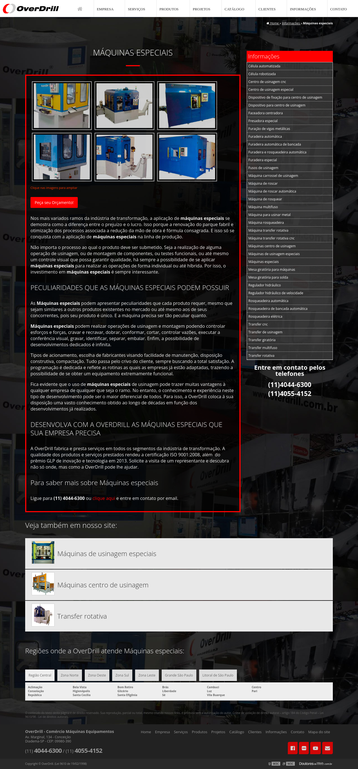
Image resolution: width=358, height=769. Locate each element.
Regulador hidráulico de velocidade (275, 293)
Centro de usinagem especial (270, 89)
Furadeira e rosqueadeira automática (277, 152)
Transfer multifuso (262, 347)
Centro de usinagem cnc (267, 81)
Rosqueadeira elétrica (265, 316)
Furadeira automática (265, 136)
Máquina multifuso (263, 207)
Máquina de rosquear (265, 199)
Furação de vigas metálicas (269, 128)
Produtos (168, 9)
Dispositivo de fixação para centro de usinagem (285, 97)
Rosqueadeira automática (268, 300)
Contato (338, 9)
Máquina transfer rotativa (268, 230)
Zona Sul (122, 675)
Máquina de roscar (263, 183)
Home (146, 731)
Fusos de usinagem (263, 167)
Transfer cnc (258, 324)
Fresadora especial (262, 120)
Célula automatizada (264, 66)
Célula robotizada (262, 74)
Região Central (40, 675)
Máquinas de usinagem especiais (274, 253)
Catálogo (234, 9)
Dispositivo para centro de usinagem (276, 105)
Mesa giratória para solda (268, 277)
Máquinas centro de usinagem (272, 246)
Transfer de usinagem (265, 332)
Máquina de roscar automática (272, 191)
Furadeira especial (262, 160)
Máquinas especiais (263, 261)
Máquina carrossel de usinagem (273, 175)
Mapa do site (319, 731)
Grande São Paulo (179, 675)
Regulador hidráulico (264, 285)
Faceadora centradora (265, 113)
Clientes (266, 9)
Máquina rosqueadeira (266, 222)
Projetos (201, 9)
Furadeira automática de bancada (274, 144)
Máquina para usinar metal (269, 214)
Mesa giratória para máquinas (271, 269)
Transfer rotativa (261, 355)
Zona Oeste (97, 675)
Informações (303, 9)
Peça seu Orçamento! (54, 202)
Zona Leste (147, 675)
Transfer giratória (261, 340)
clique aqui (104, 498)
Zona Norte (69, 675)
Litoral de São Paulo (218, 675)
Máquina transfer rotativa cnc (271, 238)
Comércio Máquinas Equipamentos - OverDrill (31, 8)
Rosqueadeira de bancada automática (277, 308)
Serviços (136, 9)
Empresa (105, 9)
